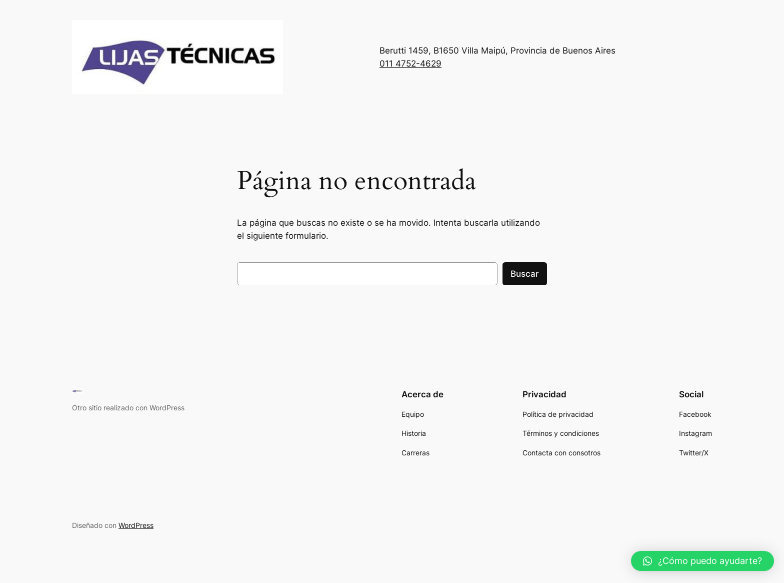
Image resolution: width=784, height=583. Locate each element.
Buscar (524, 274)
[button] (702, 561)
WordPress (136, 525)
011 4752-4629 (411, 64)
